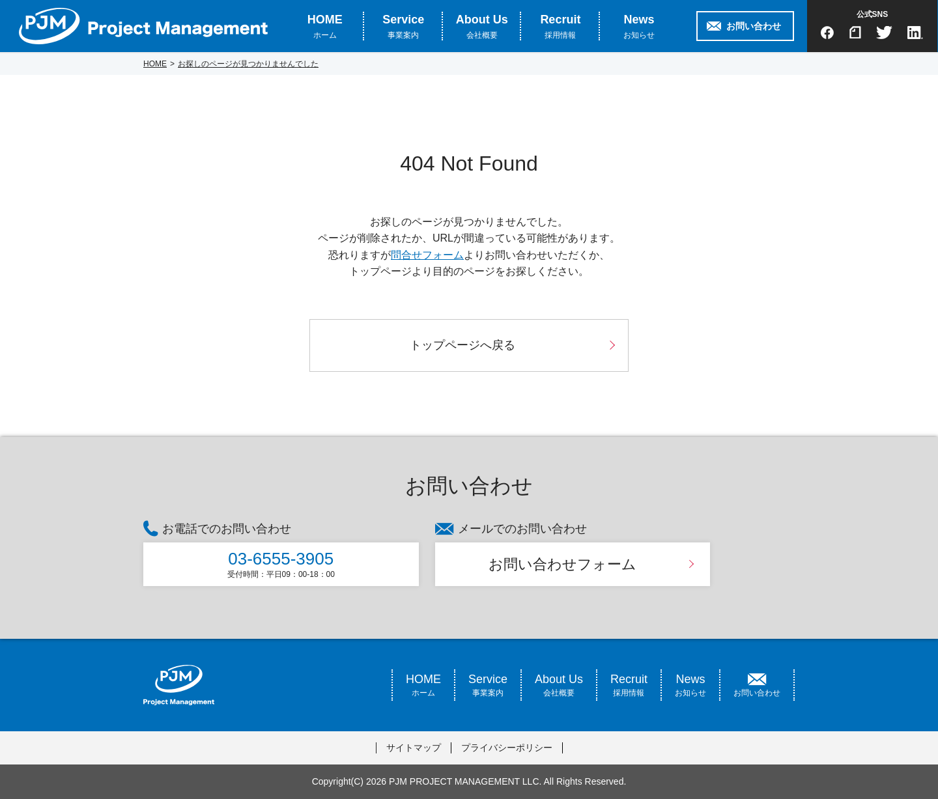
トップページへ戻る (462, 345)
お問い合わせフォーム (562, 564)
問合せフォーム (427, 254)
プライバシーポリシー (506, 747)
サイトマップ (413, 747)
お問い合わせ (753, 26)
